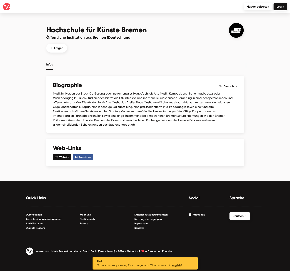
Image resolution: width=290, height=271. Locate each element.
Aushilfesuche (34, 223)
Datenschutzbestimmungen (151, 214)
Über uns (85, 214)
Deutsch (228, 86)
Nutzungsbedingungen (148, 219)
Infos (49, 64)
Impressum (141, 223)
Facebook (197, 214)
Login (280, 6)
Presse (84, 223)
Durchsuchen (34, 214)
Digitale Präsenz (36, 228)
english (176, 265)
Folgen (56, 48)
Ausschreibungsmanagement (43, 219)
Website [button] (62, 157)
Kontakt (139, 228)
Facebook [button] (83, 157)
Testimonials (87, 219)
